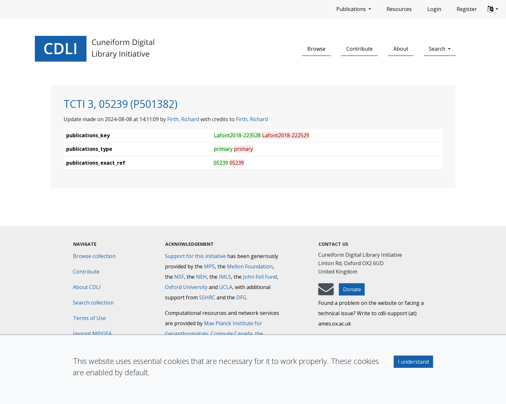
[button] (493, 9)
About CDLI (87, 287)
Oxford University (186, 287)
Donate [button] (352, 289)
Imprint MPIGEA (92, 333)
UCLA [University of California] (225, 287)
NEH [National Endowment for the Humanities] (201, 276)
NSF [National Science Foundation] (179, 276)
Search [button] (438, 48)
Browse (316, 48)
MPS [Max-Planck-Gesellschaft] (209, 266)
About (400, 48)
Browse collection (94, 256)
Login (434, 9)
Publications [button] (351, 9)
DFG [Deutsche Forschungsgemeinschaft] (241, 297)
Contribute (359, 48)
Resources (399, 9)
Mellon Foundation (250, 266)
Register (467, 9)
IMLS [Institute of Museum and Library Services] (225, 276)
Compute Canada (231, 333)
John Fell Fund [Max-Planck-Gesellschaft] (260, 276)
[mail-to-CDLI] (326, 292)
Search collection (93, 302)
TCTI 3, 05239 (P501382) (120, 104)
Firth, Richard (183, 119)
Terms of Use (89, 318)
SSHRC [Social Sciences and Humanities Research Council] (207, 297)
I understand (413, 361)
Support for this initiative (195, 256)
